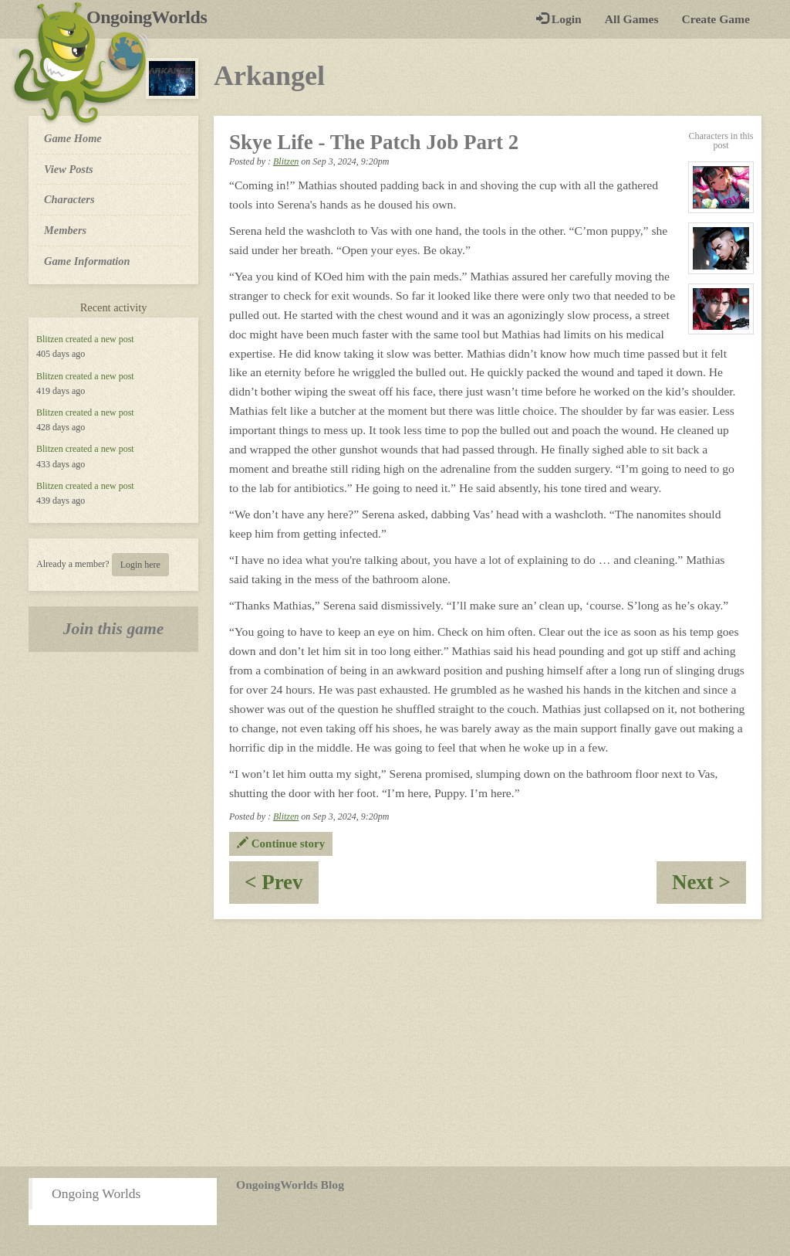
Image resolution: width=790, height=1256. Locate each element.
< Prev (282, 887)
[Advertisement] (395, 1043)
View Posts (68, 169)
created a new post (100, 339)
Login (559, 18)
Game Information (87, 261)
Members (65, 230)
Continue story (281, 843)
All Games (632, 18)
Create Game (716, 18)
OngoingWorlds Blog (290, 1184)
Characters (69, 198)
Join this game (113, 629)
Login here (140, 564)
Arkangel (269, 75)
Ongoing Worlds (96, 1193)
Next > (709, 887)
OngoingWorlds (152, 17)
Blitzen (49, 339)
